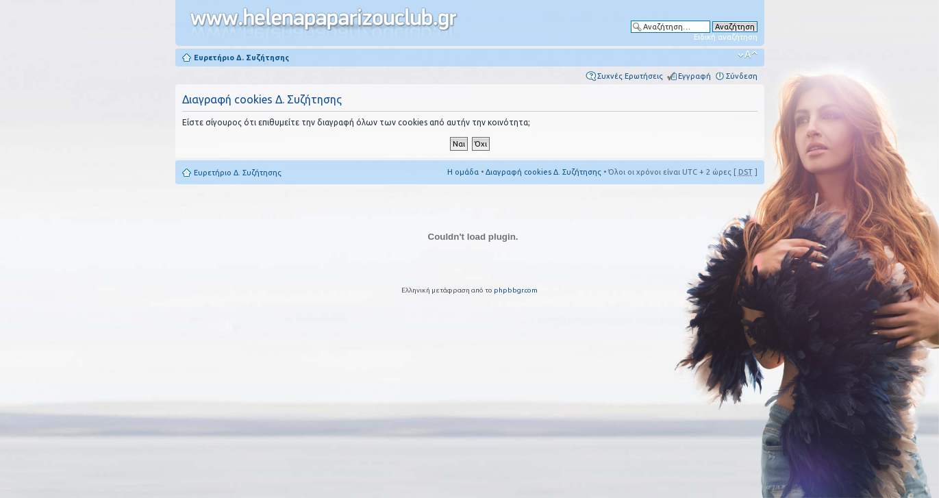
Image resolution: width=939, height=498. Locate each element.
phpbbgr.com (516, 290)
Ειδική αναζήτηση (726, 37)
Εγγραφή (694, 76)
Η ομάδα (463, 172)
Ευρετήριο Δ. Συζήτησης (241, 57)
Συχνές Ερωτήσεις (630, 76)
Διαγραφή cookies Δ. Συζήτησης (543, 172)
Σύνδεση (742, 76)
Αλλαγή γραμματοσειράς (748, 55)
